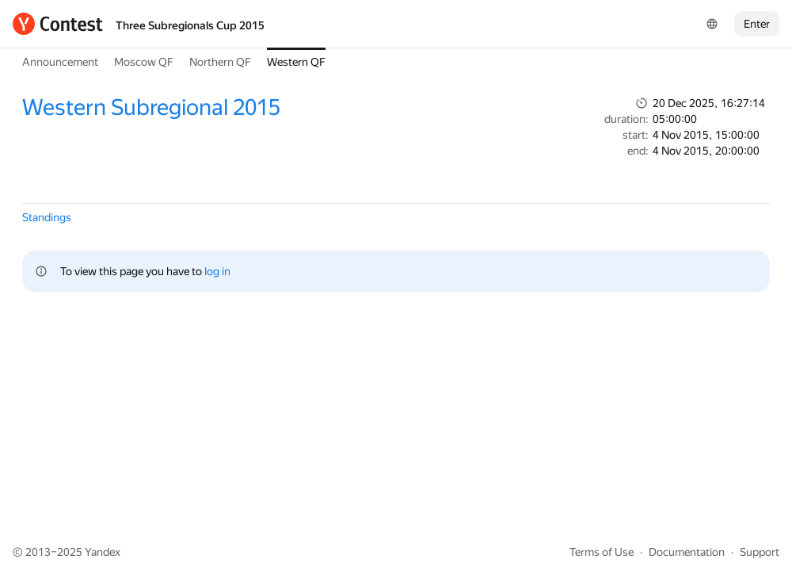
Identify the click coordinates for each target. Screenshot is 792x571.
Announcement (60, 62)
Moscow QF (143, 62)
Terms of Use (601, 552)
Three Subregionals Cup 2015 (190, 25)
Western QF (296, 62)
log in (217, 271)
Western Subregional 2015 (151, 107)
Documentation (687, 552)
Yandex (102, 552)
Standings (46, 217)
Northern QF (220, 62)
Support (759, 552)
